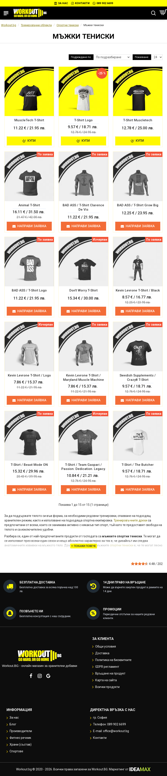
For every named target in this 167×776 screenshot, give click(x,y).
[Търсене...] (153, 13)
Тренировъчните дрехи (130, 520)
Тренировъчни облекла (36, 25)
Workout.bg (8, 25)
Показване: (142, 57)
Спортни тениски (68, 25)
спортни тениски (121, 545)
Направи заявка (29, 226)
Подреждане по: (81, 57)
